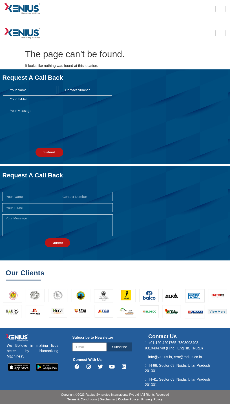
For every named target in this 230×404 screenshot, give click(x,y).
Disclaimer (108, 399)
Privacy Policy (151, 399)
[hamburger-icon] (220, 9)
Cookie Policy (128, 399)
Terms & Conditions (82, 399)
